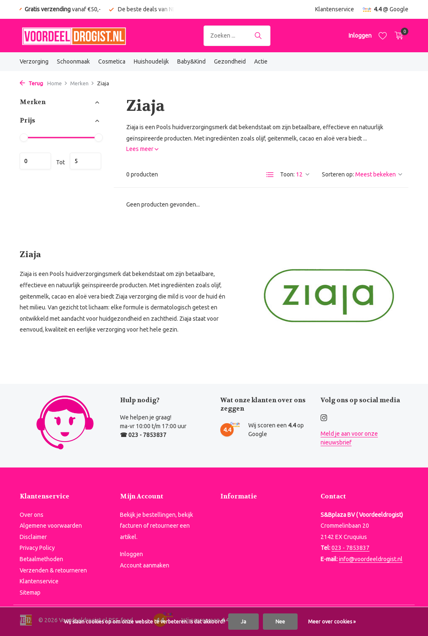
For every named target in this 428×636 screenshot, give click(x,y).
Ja (243, 621)
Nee (280, 621)
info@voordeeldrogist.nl (371, 559)
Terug (31, 83)
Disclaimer (33, 537)
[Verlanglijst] (382, 35)
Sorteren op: (338, 174)
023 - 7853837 (350, 547)
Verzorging (34, 61)
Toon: (287, 174)
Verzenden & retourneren (53, 570)
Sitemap (30, 592)
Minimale (35, 161)
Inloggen (131, 554)
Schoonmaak (73, 61)
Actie (261, 61)
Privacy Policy (37, 547)
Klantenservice (334, 9)
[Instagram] (324, 418)
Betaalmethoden (41, 559)
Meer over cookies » (332, 621)
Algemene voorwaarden (51, 525)
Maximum (85, 161)
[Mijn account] (360, 35)
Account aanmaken (144, 565)
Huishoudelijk (151, 61)
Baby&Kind (191, 61)
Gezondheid (230, 61)
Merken (82, 83)
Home (57, 83)
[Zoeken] (237, 36)
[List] (270, 175)
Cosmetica (111, 61)
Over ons (31, 514)
